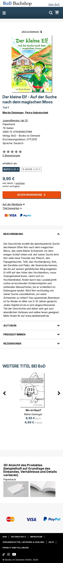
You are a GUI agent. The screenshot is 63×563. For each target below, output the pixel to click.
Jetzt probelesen (30, 31)
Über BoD (54, 4)
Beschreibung (13, 234)
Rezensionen (12, 343)
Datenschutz (18, 537)
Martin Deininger (13, 112)
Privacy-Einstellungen (16, 548)
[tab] (31, 232)
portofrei (20, 183)
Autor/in (9, 325)
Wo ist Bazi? (33, 410)
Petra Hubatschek (36, 112)
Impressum (36, 537)
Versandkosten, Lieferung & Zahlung (23, 542)
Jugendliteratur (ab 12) (15, 120)
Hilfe (51, 542)
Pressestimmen (14, 334)
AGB (5, 537)
